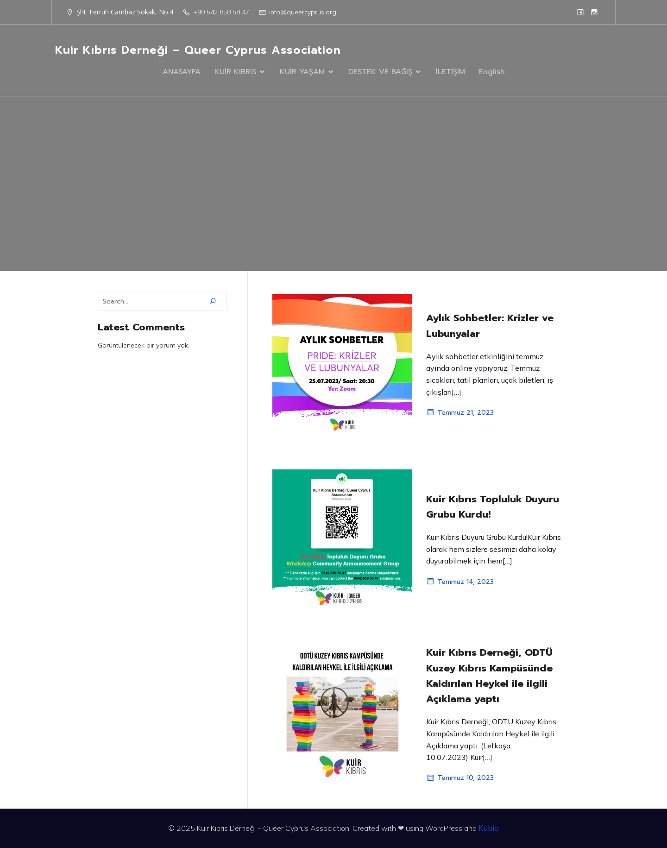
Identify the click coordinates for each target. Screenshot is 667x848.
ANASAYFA (182, 71)
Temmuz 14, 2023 (460, 581)
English (492, 71)
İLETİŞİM (450, 71)
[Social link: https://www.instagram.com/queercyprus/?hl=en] (594, 12)
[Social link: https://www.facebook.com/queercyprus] (580, 12)
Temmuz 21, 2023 (460, 412)
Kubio (488, 828)
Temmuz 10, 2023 (460, 778)
